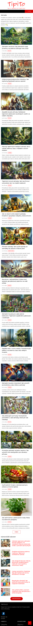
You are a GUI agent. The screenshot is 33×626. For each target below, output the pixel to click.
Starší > (16, 531)
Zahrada (9, 152)
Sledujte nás (4, 617)
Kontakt (3, 618)
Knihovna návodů (16, 598)
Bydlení (9, 50)
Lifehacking (4, 624)
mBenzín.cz (20, 624)
